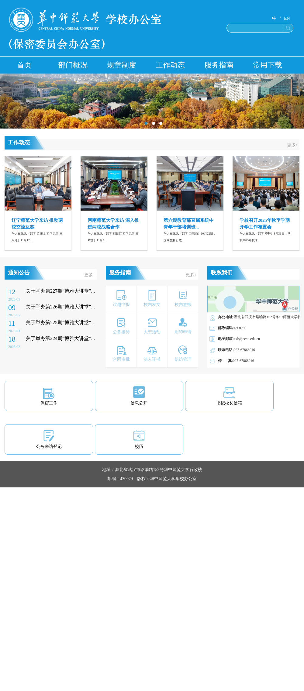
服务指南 (218, 65)
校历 (139, 446)
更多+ (292, 145)
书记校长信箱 (229, 403)
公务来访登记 (49, 446)
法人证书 (152, 359)
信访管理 (183, 359)
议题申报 (121, 304)
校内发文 (152, 304)
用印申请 (183, 332)
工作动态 (170, 65)
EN (287, 18)
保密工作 (48, 403)
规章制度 (121, 65)
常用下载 (267, 65)
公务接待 (121, 332)
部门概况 (73, 65)
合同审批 (121, 359)
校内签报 (183, 304)
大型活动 (152, 332)
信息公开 (138, 403)
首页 (24, 65)
